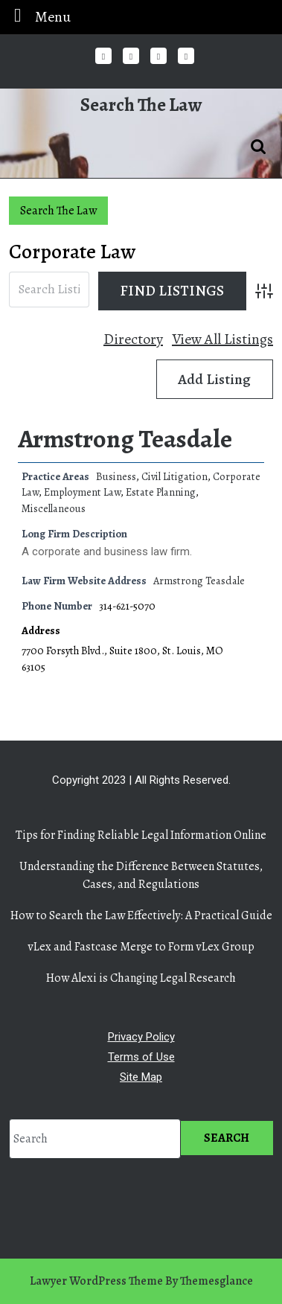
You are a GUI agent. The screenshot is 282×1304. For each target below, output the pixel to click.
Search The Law (141, 105)
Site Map (141, 1077)
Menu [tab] (38, 16)
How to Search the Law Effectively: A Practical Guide (141, 915)
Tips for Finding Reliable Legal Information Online (141, 835)
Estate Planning (161, 492)
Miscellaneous (54, 508)
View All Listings (222, 339)
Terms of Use (141, 1057)
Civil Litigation (174, 476)
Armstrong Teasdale (125, 438)
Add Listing (214, 379)
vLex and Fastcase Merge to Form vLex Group (141, 947)
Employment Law (82, 492)
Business (116, 476)
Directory (133, 339)
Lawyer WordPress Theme (96, 1281)
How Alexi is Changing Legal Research (141, 978)
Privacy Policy (141, 1036)
